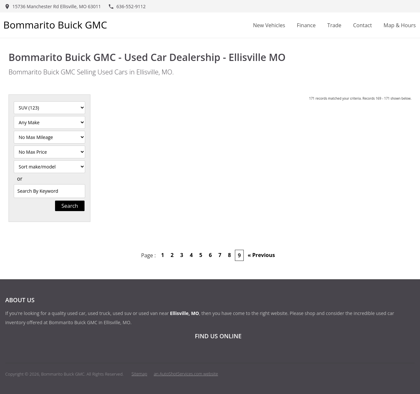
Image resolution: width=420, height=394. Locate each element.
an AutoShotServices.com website (186, 374)
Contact (362, 25)
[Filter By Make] (49, 122)
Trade (334, 25)
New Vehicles (269, 25)
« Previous (261, 255)
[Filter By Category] (49, 107)
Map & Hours (400, 25)
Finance (306, 25)
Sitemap (139, 374)
